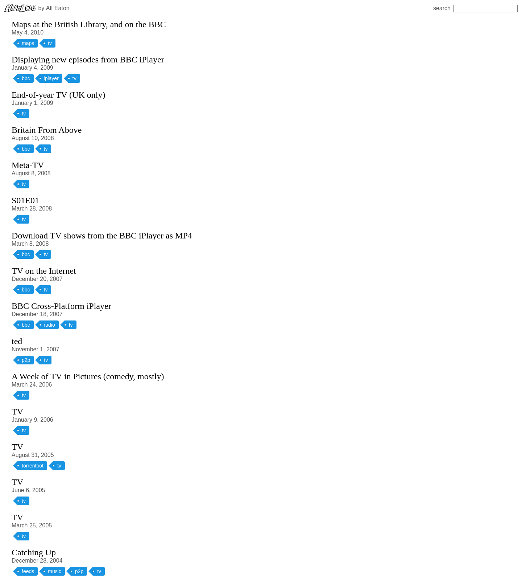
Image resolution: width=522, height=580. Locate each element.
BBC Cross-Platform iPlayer (61, 306)
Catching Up (34, 552)
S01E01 (25, 200)
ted (17, 341)
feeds (28, 571)
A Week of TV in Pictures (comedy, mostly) (88, 376)
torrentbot (33, 466)
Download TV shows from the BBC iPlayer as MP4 (102, 235)
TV (17, 411)
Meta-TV (28, 165)
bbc (26, 78)
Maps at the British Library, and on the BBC (89, 24)
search (475, 8)
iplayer (51, 78)
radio (49, 325)
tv (50, 43)
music (54, 571)
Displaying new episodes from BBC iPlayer (88, 59)
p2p (26, 360)
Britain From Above (47, 130)
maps (28, 43)
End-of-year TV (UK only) (58, 94)
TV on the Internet (44, 270)
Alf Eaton (58, 8)
